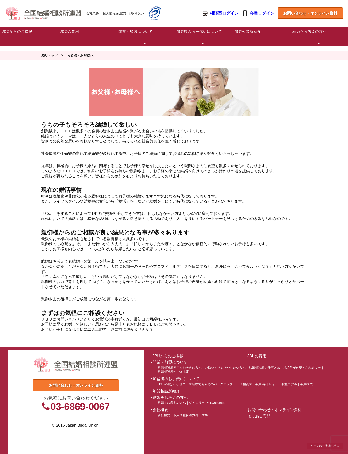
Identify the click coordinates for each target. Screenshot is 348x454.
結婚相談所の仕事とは (264, 367)
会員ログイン (261, 13)
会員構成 (306, 384)
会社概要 (92, 13)
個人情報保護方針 (185, 415)
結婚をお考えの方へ (172, 403)
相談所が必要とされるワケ (302, 367)
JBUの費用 (256, 356)
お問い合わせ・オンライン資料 (310, 13)
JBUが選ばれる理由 (171, 384)
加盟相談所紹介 (166, 391)
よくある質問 (259, 416)
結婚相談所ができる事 (173, 372)
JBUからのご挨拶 (168, 356)
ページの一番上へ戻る (325, 445)
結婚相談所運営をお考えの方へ (180, 367)
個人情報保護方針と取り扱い (123, 13)
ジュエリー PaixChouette (206, 403)
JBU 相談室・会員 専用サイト (257, 384)
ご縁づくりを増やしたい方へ (225, 367)
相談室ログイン (224, 13)
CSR (205, 415)
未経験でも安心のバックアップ (211, 384)
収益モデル (289, 384)
